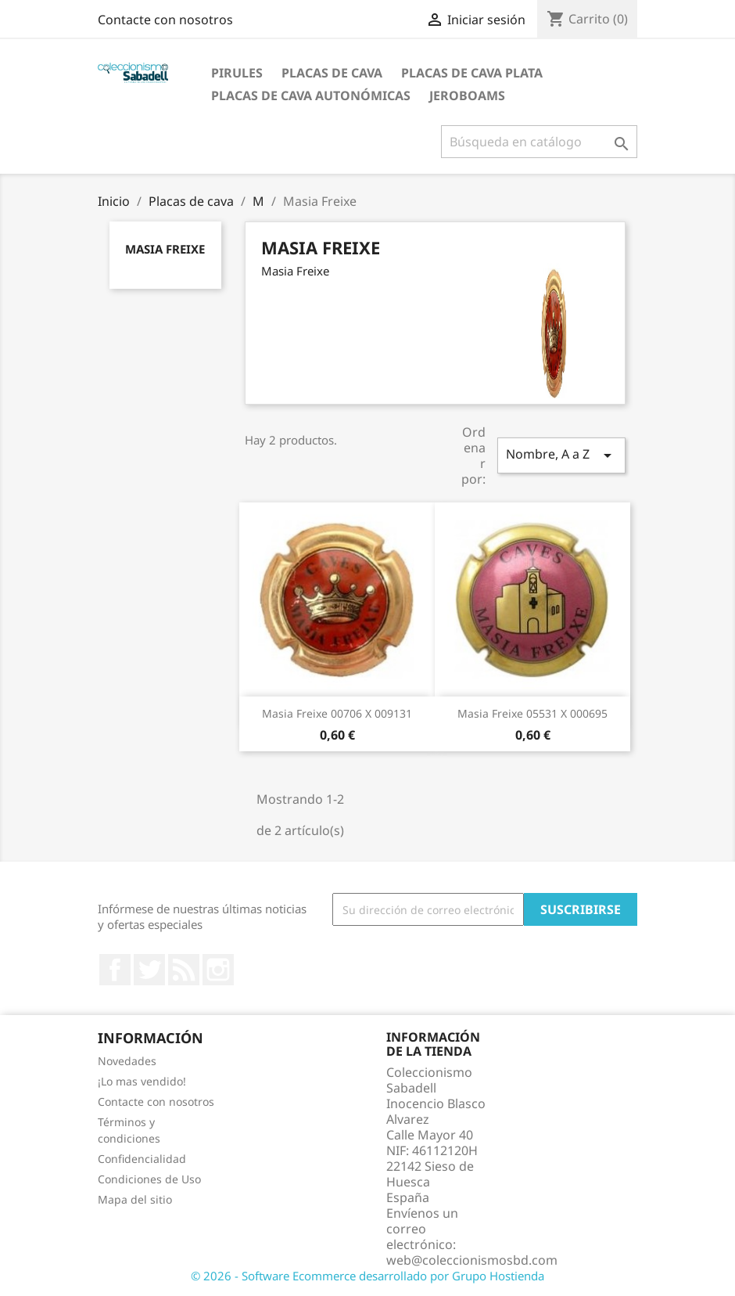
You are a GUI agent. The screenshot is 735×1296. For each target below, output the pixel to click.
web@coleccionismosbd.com (472, 1260)
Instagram (218, 969)
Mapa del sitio (135, 1199)
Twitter (149, 969)
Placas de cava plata (472, 72)
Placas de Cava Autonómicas (311, 95)
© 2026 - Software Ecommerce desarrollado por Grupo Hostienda (367, 1275)
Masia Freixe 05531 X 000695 (532, 713)
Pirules (237, 72)
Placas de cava (331, 72)
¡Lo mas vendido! (142, 1081)
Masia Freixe (165, 249)
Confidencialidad (142, 1158)
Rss (183, 969)
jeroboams (467, 95)
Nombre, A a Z (561, 455)
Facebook (115, 969)
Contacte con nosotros (165, 19)
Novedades (127, 1060)
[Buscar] (539, 141)
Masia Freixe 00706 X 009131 (337, 713)
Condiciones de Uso (149, 1179)
